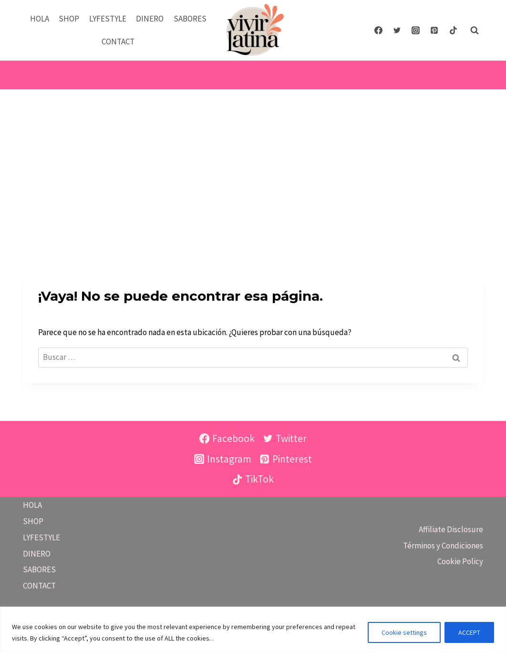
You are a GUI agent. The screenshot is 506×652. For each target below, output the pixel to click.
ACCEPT (469, 632)
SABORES (190, 18)
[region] (253, 629)
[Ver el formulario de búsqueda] (474, 30)
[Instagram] (416, 30)
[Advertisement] (253, 161)
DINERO (150, 18)
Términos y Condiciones (443, 545)
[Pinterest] (434, 30)
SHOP (69, 18)
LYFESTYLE (107, 18)
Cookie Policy (460, 561)
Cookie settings (404, 632)
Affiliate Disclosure (451, 529)
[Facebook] (379, 30)
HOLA (39, 18)
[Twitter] (397, 30)
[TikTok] (453, 30)
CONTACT (118, 41)
